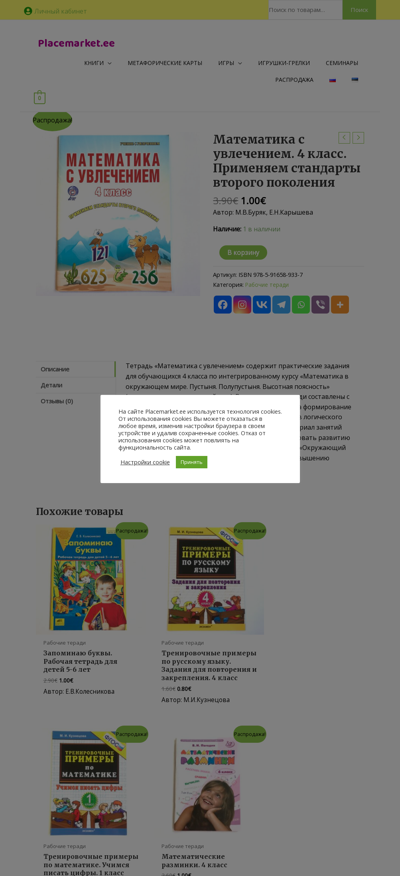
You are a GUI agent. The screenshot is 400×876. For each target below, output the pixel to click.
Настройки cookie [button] (145, 462)
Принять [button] (192, 462)
